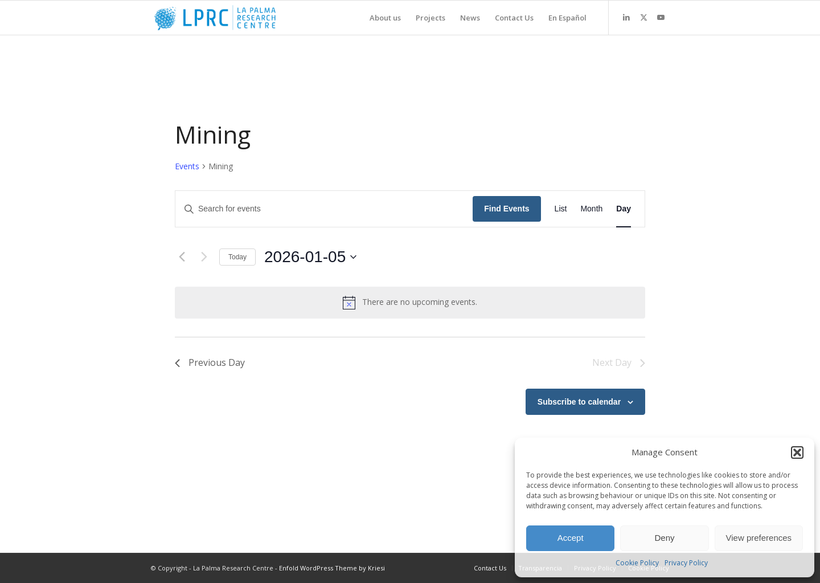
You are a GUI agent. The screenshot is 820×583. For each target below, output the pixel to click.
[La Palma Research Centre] (215, 18)
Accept (570, 538)
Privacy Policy (686, 563)
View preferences (759, 538)
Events (187, 166)
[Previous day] (181, 257)
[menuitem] (385, 18)
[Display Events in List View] (561, 209)
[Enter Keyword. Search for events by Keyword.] (324, 209)
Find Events (506, 208)
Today (237, 257)
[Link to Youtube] (660, 17)
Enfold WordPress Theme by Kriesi (332, 568)
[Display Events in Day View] (623, 209)
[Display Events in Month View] (591, 209)
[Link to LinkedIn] (626, 17)
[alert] (410, 303)
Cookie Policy (637, 563)
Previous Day (210, 362)
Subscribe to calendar (579, 401)
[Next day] (204, 257)
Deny (664, 538)
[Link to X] (643, 17)
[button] (797, 452)
